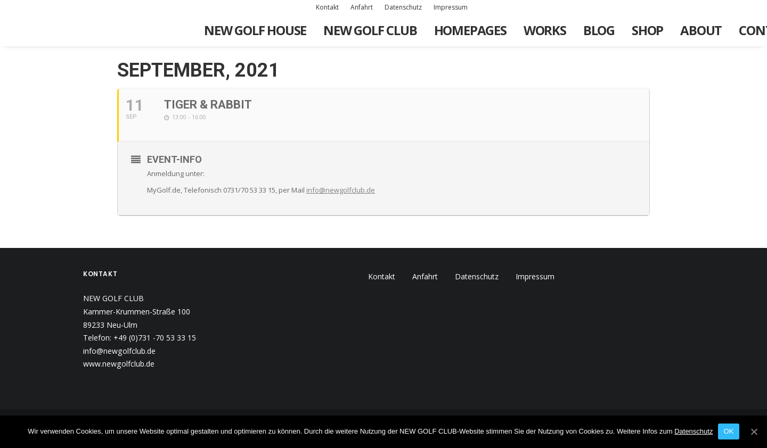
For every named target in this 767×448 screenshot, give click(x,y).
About (701, 30)
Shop (647, 30)
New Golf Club (370, 30)
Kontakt (327, 7)
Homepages (470, 30)
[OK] (753, 431)
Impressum (451, 7)
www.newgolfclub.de (118, 364)
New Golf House (255, 30)
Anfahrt (361, 7)
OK (728, 431)
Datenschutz (403, 7)
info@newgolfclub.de (340, 190)
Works (545, 30)
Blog (599, 30)
